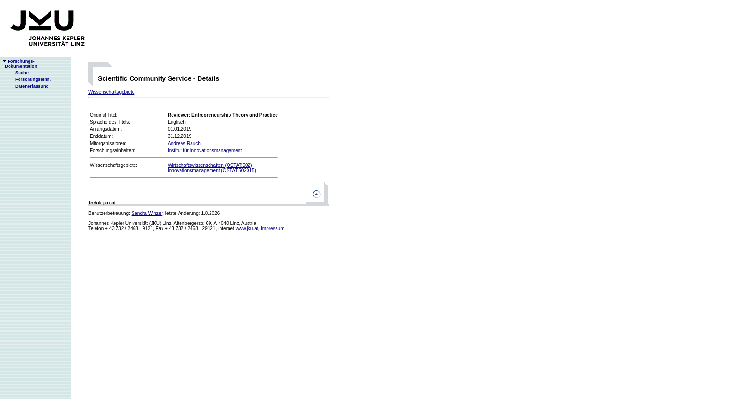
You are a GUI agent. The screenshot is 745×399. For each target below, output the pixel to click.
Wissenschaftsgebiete (111, 92)
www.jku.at (247, 228)
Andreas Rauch (184, 143)
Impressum (272, 228)
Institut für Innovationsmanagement (205, 150)
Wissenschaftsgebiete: (113, 165)
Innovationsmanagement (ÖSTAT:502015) (212, 170)
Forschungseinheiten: (112, 150)
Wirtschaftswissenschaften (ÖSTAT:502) (210, 165)
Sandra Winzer (147, 213)
